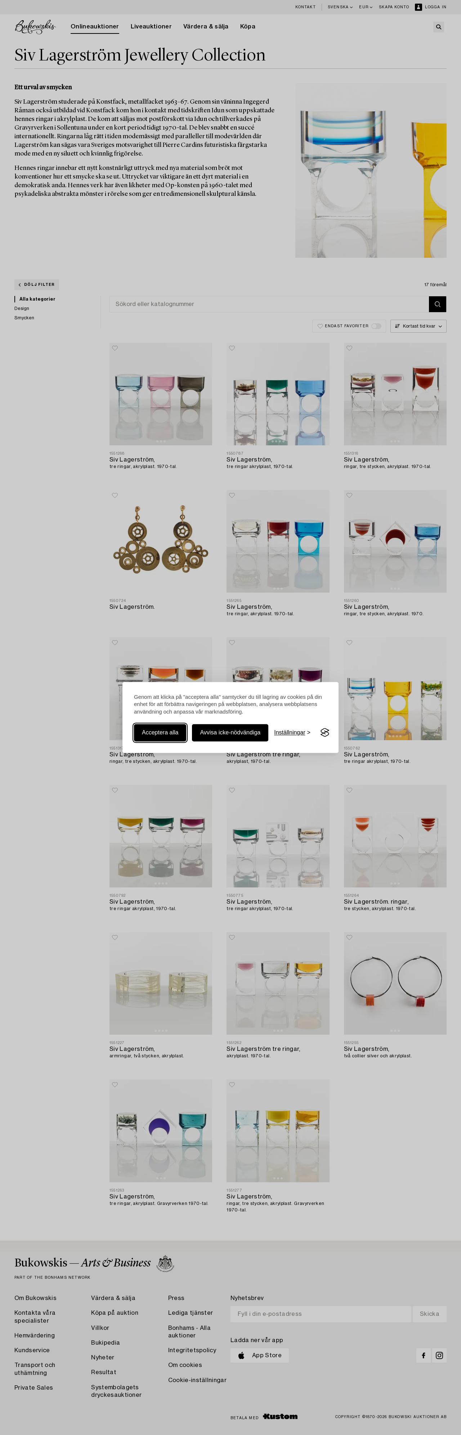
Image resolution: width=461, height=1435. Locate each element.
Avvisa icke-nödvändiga (230, 732)
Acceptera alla (160, 732)
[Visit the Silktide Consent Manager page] (325, 732)
